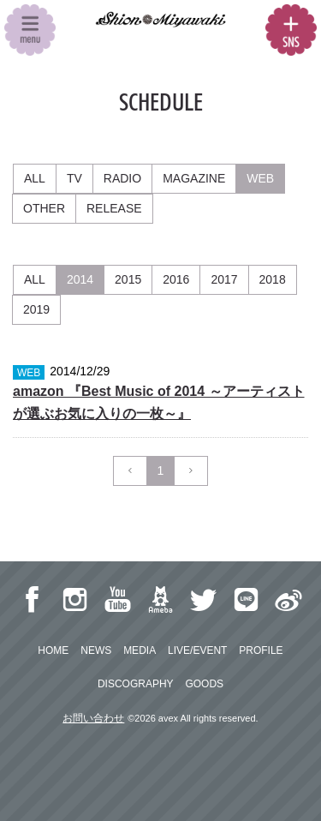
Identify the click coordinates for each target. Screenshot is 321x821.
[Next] (191, 471)
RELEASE (114, 208)
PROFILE (260, 650)
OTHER (44, 208)
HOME (53, 650)
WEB (260, 178)
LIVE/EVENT (197, 650)
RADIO (122, 178)
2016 (176, 279)
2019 (36, 309)
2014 (80, 279)
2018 (272, 279)
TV (74, 178)
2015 (128, 279)
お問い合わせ (93, 718)
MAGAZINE (194, 178)
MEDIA (139, 650)
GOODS (204, 684)
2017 (224, 279)
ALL (34, 178)
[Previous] (130, 471)
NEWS (95, 650)
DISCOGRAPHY (136, 684)
